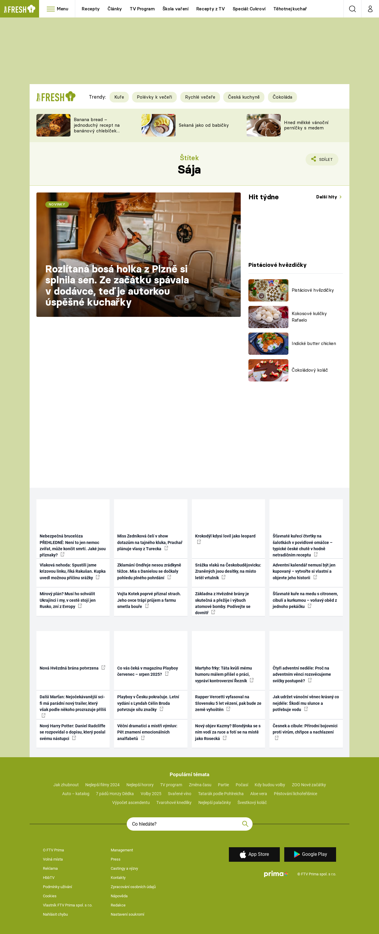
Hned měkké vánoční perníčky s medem (306, 125)
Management (122, 850)
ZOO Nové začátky (309, 784)
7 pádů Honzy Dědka (115, 793)
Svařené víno (179, 793)
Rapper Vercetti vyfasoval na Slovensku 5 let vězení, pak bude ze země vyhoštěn (228, 703)
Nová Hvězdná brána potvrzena (72, 667)
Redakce (118, 905)
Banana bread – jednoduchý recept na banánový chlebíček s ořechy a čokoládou (97, 128)
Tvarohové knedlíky (174, 802)
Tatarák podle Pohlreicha (221, 793)
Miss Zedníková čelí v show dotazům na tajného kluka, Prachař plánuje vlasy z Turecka (149, 542)
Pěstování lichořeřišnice (295, 793)
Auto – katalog (75, 793)
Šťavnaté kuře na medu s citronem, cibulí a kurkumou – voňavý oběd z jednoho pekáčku (305, 600)
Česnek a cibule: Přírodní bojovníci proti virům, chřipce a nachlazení (305, 731)
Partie (223, 784)
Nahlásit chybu (55, 914)
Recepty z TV (210, 9)
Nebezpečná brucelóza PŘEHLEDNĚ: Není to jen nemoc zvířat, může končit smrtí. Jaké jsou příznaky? (73, 545)
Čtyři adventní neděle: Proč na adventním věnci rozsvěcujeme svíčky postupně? (302, 674)
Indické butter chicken (314, 343)
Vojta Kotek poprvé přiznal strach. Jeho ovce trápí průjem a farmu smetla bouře (149, 600)
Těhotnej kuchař (290, 9)
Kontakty (118, 877)
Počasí (242, 784)
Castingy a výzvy (124, 868)
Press (116, 859)
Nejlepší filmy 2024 (102, 784)
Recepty (91, 9)
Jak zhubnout (66, 784)
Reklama (50, 868)
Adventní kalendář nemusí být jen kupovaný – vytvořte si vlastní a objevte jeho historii (304, 571)
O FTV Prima (53, 850)
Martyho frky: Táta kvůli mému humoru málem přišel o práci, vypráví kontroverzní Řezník (224, 674)
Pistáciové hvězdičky (313, 290)
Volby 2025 (151, 793)
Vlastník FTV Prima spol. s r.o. (67, 905)
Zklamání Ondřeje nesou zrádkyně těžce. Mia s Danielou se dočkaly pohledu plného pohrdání (149, 571)
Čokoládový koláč (310, 370)
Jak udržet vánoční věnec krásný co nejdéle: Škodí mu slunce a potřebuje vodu (306, 703)
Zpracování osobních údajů (133, 887)
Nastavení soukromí (127, 914)
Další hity (327, 197)
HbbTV (48, 877)
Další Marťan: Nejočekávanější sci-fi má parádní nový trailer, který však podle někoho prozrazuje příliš (73, 705)
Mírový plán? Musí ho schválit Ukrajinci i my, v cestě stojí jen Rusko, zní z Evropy (68, 600)
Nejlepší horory (140, 784)
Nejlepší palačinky (214, 802)
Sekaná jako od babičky (204, 125)
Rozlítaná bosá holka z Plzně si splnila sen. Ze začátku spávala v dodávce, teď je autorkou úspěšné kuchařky (117, 286)
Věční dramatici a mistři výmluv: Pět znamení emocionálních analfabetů (147, 732)
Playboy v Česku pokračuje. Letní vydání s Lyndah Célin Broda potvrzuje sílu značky (148, 703)
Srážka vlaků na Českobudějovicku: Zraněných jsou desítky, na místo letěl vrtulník (228, 571)
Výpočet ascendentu (131, 802)
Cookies (50, 896)
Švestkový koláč (252, 802)
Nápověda (119, 896)
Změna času (200, 784)
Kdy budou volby (270, 784)
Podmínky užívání (57, 887)
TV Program (142, 9)
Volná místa (53, 859)
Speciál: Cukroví (249, 9)
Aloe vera (258, 793)
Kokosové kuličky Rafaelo (309, 317)
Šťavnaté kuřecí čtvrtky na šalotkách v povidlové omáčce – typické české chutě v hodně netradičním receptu (303, 545)
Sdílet (324, 161)
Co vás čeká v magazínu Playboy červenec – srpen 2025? (147, 671)
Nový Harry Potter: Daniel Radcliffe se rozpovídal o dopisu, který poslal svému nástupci (72, 732)
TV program (171, 784)
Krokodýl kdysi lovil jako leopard (225, 539)
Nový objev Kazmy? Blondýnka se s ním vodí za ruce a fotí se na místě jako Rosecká (228, 732)
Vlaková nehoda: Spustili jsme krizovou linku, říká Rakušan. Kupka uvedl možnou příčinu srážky (73, 571)
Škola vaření (176, 9)
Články (114, 9)
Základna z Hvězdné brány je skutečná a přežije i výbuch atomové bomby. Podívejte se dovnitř (222, 603)
